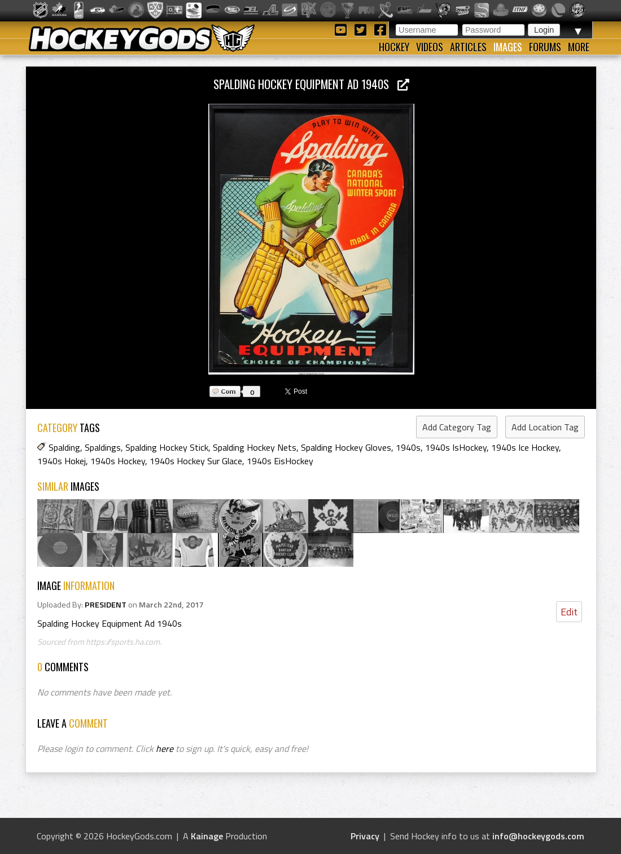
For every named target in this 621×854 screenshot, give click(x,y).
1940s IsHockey (456, 447)
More (578, 46)
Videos (429, 46)
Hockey (394, 46)
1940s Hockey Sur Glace (196, 461)
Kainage (207, 836)
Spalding (64, 447)
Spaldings (103, 447)
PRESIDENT (105, 604)
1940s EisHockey (280, 461)
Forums (545, 46)
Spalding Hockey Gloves (346, 447)
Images (507, 46)
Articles (468, 46)
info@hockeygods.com (538, 836)
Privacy (365, 836)
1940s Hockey (117, 461)
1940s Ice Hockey (525, 447)
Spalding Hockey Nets (254, 447)
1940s (408, 447)
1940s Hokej (61, 461)
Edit (569, 611)
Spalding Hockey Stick (166, 447)
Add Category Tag (456, 427)
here (164, 748)
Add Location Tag (545, 427)
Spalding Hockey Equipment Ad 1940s (311, 84)
